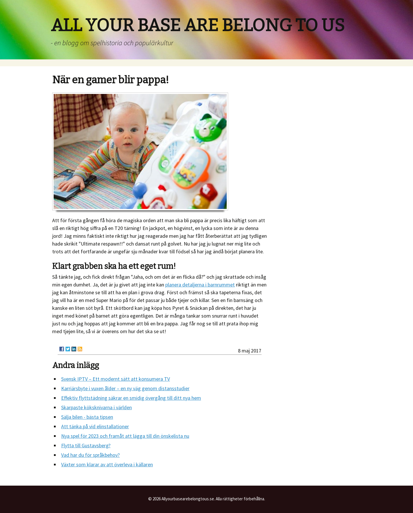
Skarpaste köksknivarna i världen (96, 407)
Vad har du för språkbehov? (90, 455)
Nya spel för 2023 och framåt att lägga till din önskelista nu (125, 436)
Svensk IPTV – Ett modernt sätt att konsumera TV (115, 379)
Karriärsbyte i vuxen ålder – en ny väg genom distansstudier (125, 388)
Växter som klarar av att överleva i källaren (107, 464)
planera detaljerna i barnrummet (200, 284)
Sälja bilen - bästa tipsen (87, 417)
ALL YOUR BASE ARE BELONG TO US (198, 25)
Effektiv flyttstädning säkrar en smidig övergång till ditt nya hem (131, 398)
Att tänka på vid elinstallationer (95, 426)
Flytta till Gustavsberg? (85, 445)
